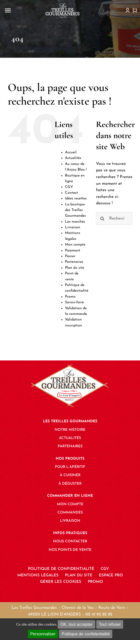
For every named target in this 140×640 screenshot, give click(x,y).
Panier (70, 256)
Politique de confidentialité (86, 634)
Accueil (71, 152)
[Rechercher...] (114, 218)
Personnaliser (43, 634)
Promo (70, 297)
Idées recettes (76, 198)
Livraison (72, 227)
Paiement (72, 250)
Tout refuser (110, 624)
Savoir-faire (74, 302)
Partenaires (74, 262)
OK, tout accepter (76, 624)
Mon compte (75, 245)
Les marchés (75, 222)
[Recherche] (102, 218)
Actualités (73, 158)
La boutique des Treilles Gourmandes (75, 210)
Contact (71, 193)
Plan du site (74, 268)
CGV (69, 187)
